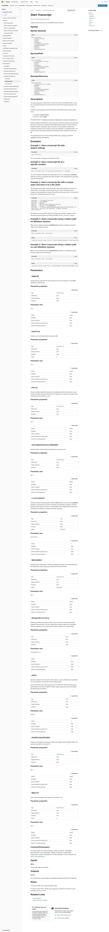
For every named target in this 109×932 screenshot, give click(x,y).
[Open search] (102, 2)
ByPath (33, 714)
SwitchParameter (60, 293)
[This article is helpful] (100, 30)
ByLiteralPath (35, 537)
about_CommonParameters (37, 856)
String (61, 518)
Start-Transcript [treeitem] (8, 81)
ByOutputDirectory (36, 652)
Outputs (91, 22)
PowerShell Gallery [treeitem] (7, 50)
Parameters (92, 18)
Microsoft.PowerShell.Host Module (42, 19)
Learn (32, 10)
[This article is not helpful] (102, 30)
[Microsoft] (2, 2)
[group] (54, 240)
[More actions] (77, 10)
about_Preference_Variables (67, 215)
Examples (92, 16)
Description (91, 14)
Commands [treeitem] (7, 78)
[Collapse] (20, 9)
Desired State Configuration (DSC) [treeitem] (10, 48)
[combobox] (11, 12)
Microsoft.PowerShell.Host (48, 10)
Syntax (91, 13)
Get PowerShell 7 (102, 5)
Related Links (92, 25)
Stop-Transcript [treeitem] (8, 83)
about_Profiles (42, 890)
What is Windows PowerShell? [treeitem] (10, 25)
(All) (32, 308)
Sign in (105, 1)
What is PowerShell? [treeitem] (8, 23)
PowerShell (38, 10)
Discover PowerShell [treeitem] (8, 33)
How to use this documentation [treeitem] (9, 18)
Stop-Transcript (37, 898)
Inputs (91, 20)
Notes (90, 23)
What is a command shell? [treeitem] (9, 28)
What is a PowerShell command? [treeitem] (11, 30)
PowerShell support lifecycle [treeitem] (9, 61)
